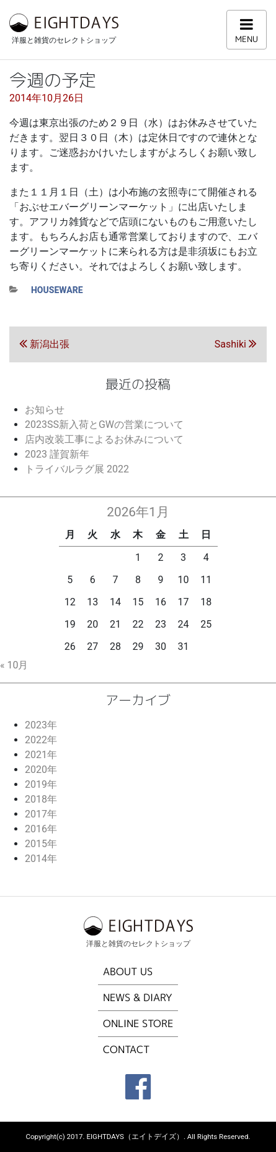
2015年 (41, 844)
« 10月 (14, 665)
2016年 (41, 829)
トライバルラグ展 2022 (77, 469)
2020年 (41, 769)
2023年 (41, 725)
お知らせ (45, 410)
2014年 (41, 858)
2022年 (41, 740)
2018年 (41, 799)
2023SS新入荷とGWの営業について (104, 424)
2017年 (41, 814)
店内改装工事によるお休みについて (104, 439)
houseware (57, 290)
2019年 (41, 784)
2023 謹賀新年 (57, 454)
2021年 (41, 755)
